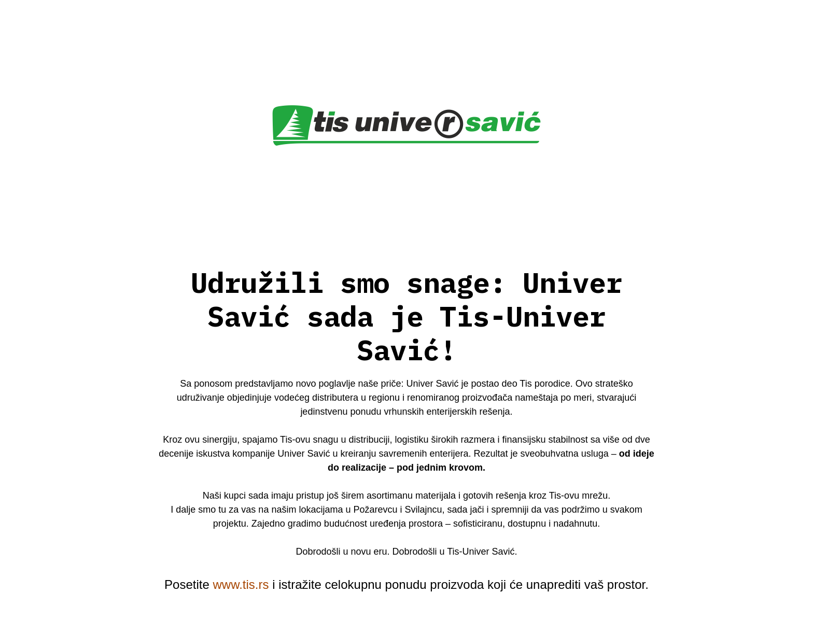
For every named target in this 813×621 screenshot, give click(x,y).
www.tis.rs (241, 584)
